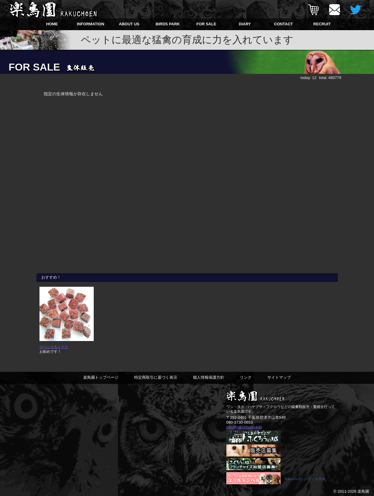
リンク (246, 377)
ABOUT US (129, 24)
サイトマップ (279, 377)
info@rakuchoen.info (244, 427)
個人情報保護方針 (208, 377)
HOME (52, 24)
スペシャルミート (53, 347)
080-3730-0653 (239, 422)
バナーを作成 (315, 479)
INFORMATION (90, 24)
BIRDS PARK (168, 24)
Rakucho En (294, 479)
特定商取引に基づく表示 (155, 377)
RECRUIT (322, 24)
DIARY (245, 24)
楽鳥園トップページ (100, 377)
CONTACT (283, 24)
